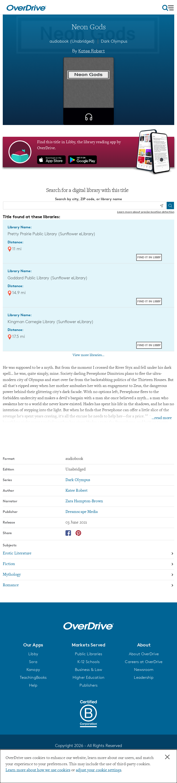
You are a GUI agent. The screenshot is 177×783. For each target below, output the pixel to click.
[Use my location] (161, 205)
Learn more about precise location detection (145, 212)
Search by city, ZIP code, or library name (88, 199)
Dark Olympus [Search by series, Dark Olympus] (77, 480)
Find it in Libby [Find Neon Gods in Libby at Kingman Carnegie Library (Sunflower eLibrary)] (149, 345)
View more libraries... (88, 355)
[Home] (26, 7)
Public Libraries (88, 654)
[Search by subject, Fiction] (88, 564)
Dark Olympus (114, 41)
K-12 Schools (88, 661)
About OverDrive (144, 654)
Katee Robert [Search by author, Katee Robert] (91, 51)
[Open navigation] (168, 7)
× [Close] (167, 757)
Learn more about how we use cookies (38, 770)
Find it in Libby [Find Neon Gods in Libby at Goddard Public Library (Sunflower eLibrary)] (149, 301)
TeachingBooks (33, 677)
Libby (33, 654)
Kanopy (33, 669)
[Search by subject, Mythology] (88, 575)
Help (33, 685)
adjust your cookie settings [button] (98, 770)
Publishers (88, 685)
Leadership (143, 677)
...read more (162, 418)
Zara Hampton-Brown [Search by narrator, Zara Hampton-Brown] (84, 501)
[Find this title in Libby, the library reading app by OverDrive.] (88, 152)
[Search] (170, 205)
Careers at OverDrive (143, 661)
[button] (33, 644)
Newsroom (144, 669)
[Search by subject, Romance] (88, 585)
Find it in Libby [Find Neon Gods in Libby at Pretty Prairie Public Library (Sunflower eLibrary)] (149, 257)
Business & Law (88, 669)
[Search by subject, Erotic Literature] (88, 553)
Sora (33, 661)
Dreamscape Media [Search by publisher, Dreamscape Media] (81, 512)
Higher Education (88, 677)
